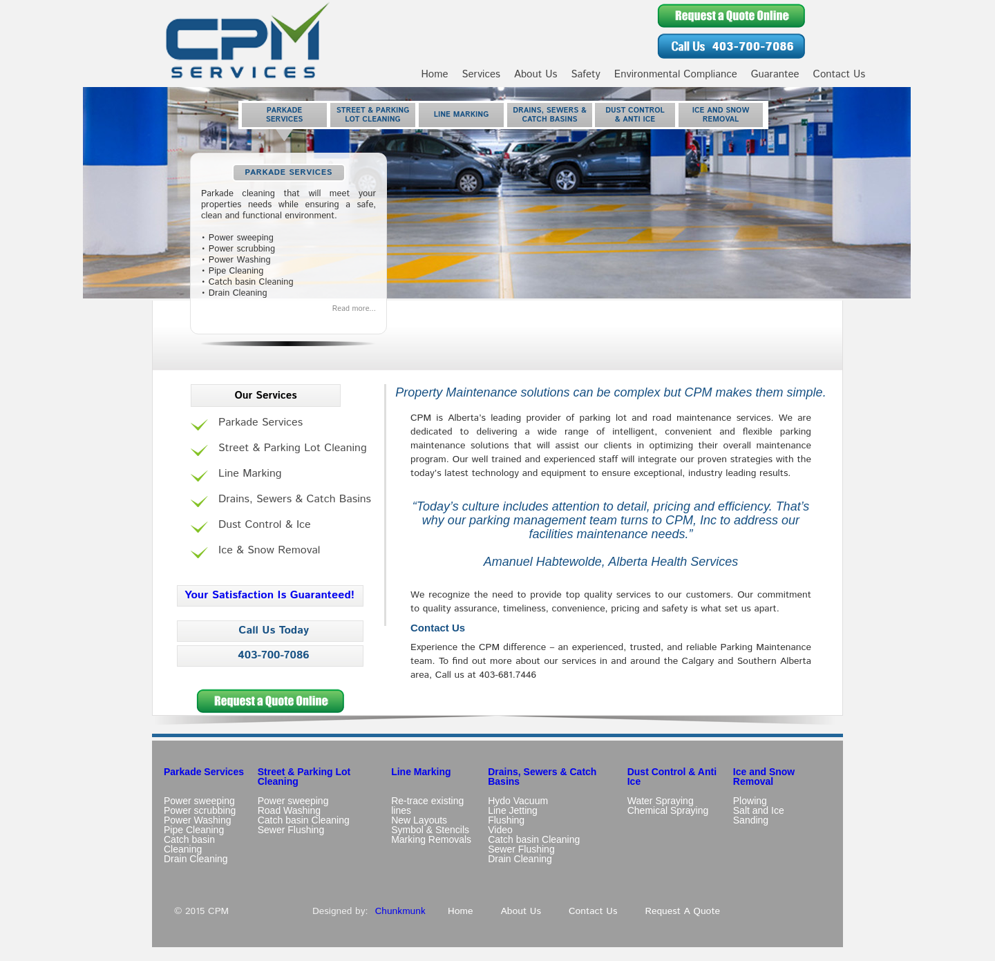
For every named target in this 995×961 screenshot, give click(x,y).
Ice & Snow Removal (269, 550)
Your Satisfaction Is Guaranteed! (269, 595)
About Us (536, 75)
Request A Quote (682, 911)
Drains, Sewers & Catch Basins (549, 115)
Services (481, 75)
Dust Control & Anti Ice (635, 115)
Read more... (354, 308)
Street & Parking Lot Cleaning (373, 115)
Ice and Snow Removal (721, 115)
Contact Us (839, 75)
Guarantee (775, 75)
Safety (585, 75)
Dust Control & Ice (264, 525)
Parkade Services (284, 115)
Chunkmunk (400, 911)
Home (434, 75)
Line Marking (461, 114)
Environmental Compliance (675, 75)
